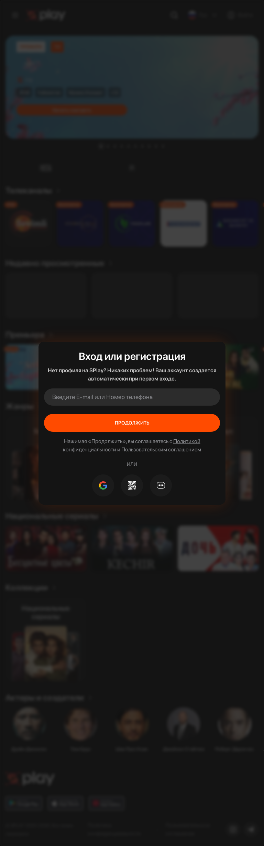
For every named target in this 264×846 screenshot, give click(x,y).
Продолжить (132, 423)
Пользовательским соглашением (161, 449)
